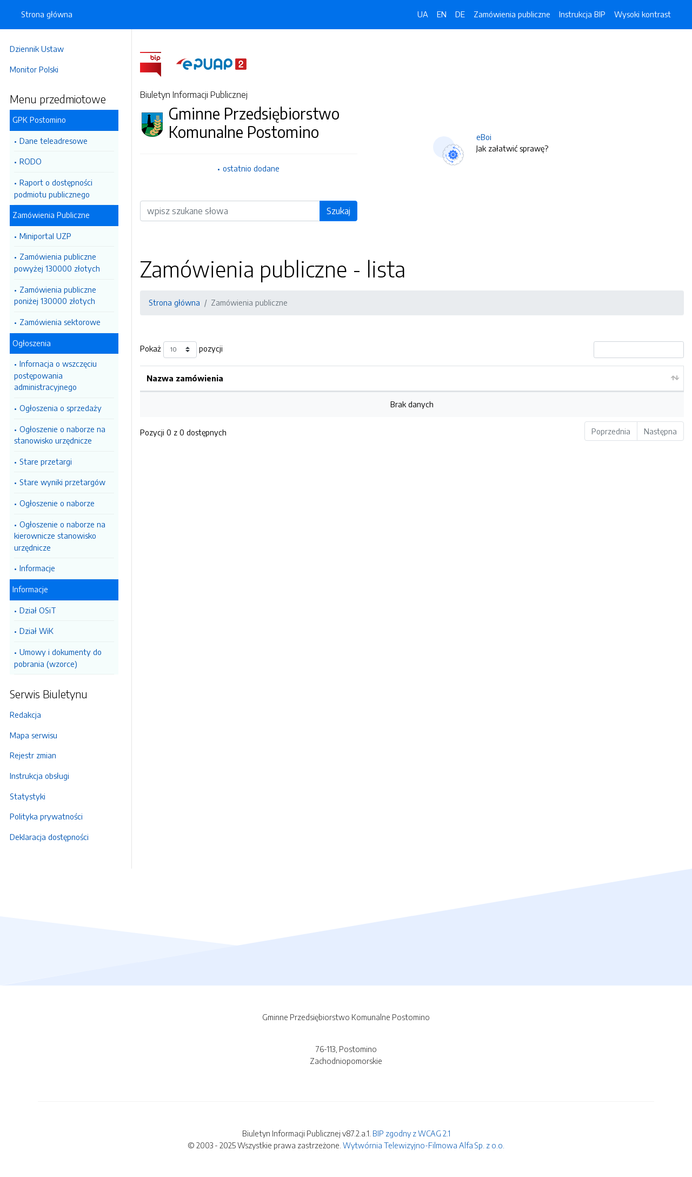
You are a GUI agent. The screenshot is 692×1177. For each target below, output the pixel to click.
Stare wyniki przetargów (66, 482)
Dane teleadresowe (57, 141)
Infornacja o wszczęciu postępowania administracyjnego (58, 375)
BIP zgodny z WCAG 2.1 (411, 1133)
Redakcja (28, 714)
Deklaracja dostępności (52, 837)
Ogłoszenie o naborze (60, 503)
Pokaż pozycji (184, 349)
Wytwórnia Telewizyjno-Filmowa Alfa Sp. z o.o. (423, 1145)
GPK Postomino (42, 119)
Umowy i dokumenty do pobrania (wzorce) (61, 658)
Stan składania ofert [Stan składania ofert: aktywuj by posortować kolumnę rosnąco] (540, 378)
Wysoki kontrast (642, 14)
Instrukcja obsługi (42, 776)
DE (460, 14)
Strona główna (46, 14)
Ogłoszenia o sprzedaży (64, 408)
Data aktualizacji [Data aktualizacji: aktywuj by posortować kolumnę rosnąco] (367, 378)
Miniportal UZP (49, 236)
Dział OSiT (41, 610)
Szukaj (340, 211)
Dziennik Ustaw (40, 49)
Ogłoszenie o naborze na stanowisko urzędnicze (63, 435)
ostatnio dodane (253, 168)
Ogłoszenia (35, 343)
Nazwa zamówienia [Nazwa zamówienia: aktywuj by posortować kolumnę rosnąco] (188, 378)
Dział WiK (40, 631)
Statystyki (31, 796)
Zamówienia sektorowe (63, 322)
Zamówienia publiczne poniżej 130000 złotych (58, 295)
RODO (34, 161)
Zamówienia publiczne (512, 14)
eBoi (485, 137)
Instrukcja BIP (582, 14)
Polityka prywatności (49, 816)
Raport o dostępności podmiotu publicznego (56, 188)
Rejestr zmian (36, 755)
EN (442, 14)
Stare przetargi (49, 461)
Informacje (40, 568)
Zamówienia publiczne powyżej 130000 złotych (60, 262)
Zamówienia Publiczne (54, 215)
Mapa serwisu (37, 735)
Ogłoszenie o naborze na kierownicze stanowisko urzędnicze (63, 535)
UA (422, 14)
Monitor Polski (37, 69)
